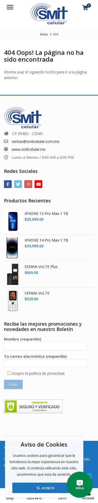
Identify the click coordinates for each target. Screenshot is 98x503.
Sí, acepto (45, 487)
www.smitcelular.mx (28, 149)
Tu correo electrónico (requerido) (46, 360)
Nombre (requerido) (46, 343)
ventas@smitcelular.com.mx (35, 141)
